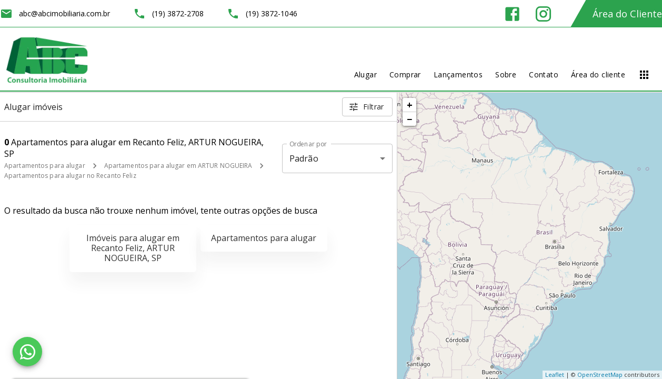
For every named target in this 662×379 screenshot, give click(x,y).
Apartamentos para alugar (44, 165)
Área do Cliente (627, 13)
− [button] (409, 119)
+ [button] (410, 104)
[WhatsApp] (27, 351)
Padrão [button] (303, 158)
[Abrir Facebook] (512, 14)
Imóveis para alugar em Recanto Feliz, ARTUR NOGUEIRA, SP (132, 248)
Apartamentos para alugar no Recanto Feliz (70, 175)
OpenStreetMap (600, 374)
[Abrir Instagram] (543, 14)
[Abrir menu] (644, 74)
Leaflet (554, 374)
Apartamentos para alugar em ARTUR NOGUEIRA (178, 165)
